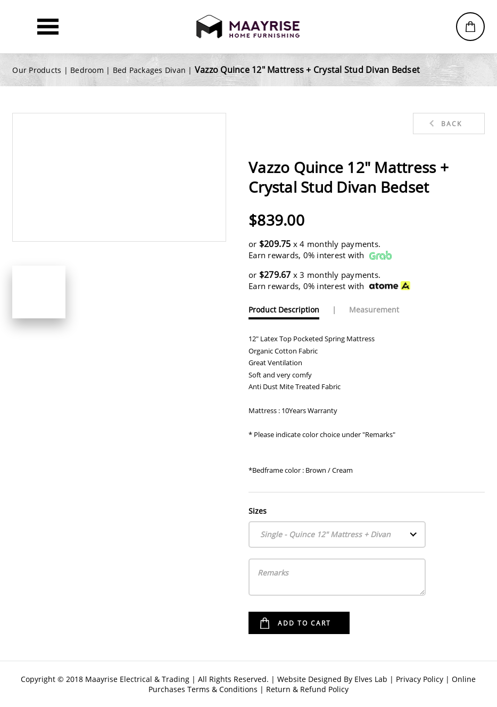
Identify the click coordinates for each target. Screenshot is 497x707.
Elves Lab (370, 679)
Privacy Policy (419, 679)
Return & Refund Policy (307, 689)
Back (451, 123)
